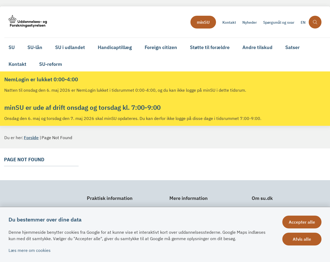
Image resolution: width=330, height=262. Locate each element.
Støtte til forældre (210, 47)
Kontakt (17, 64)
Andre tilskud (257, 47)
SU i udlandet (70, 47)
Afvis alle (302, 239)
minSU (203, 22)
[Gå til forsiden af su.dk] (95, 22)
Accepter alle (302, 222)
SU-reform (50, 64)
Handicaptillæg (115, 47)
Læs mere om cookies (30, 250)
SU (12, 47)
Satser (292, 47)
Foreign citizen (161, 47)
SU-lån (34, 47)
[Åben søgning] (315, 22)
